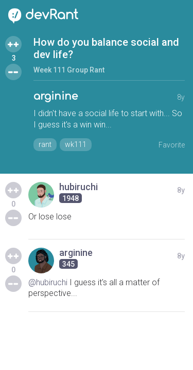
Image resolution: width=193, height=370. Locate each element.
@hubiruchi (47, 282)
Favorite (172, 145)
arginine (55, 96)
